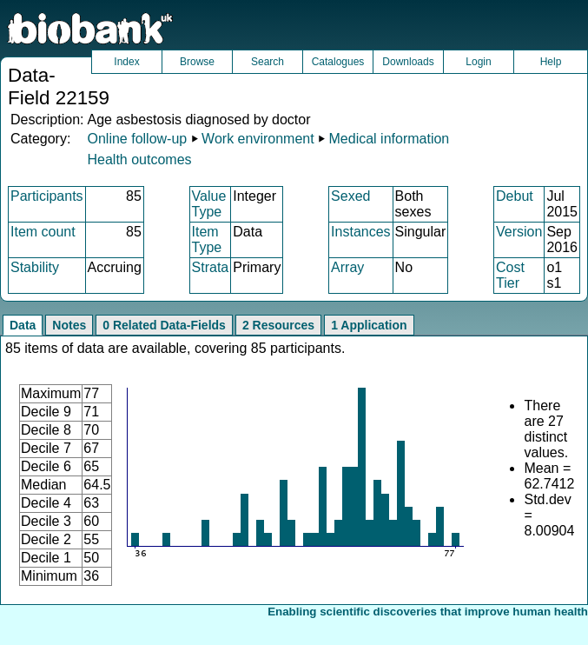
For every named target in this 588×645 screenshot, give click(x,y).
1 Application (368, 325)
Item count (43, 231)
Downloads (407, 62)
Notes (69, 325)
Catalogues (338, 62)
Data (23, 325)
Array (347, 267)
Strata (210, 267)
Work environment (258, 138)
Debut (514, 196)
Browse (197, 62)
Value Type (209, 204)
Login (478, 62)
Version (519, 231)
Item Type (207, 239)
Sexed (350, 196)
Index (126, 62)
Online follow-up (137, 138)
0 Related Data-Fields (164, 325)
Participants (46, 196)
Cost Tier (510, 275)
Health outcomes (139, 159)
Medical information (389, 138)
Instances (360, 231)
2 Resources (278, 325)
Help (551, 62)
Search (267, 62)
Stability (34, 267)
